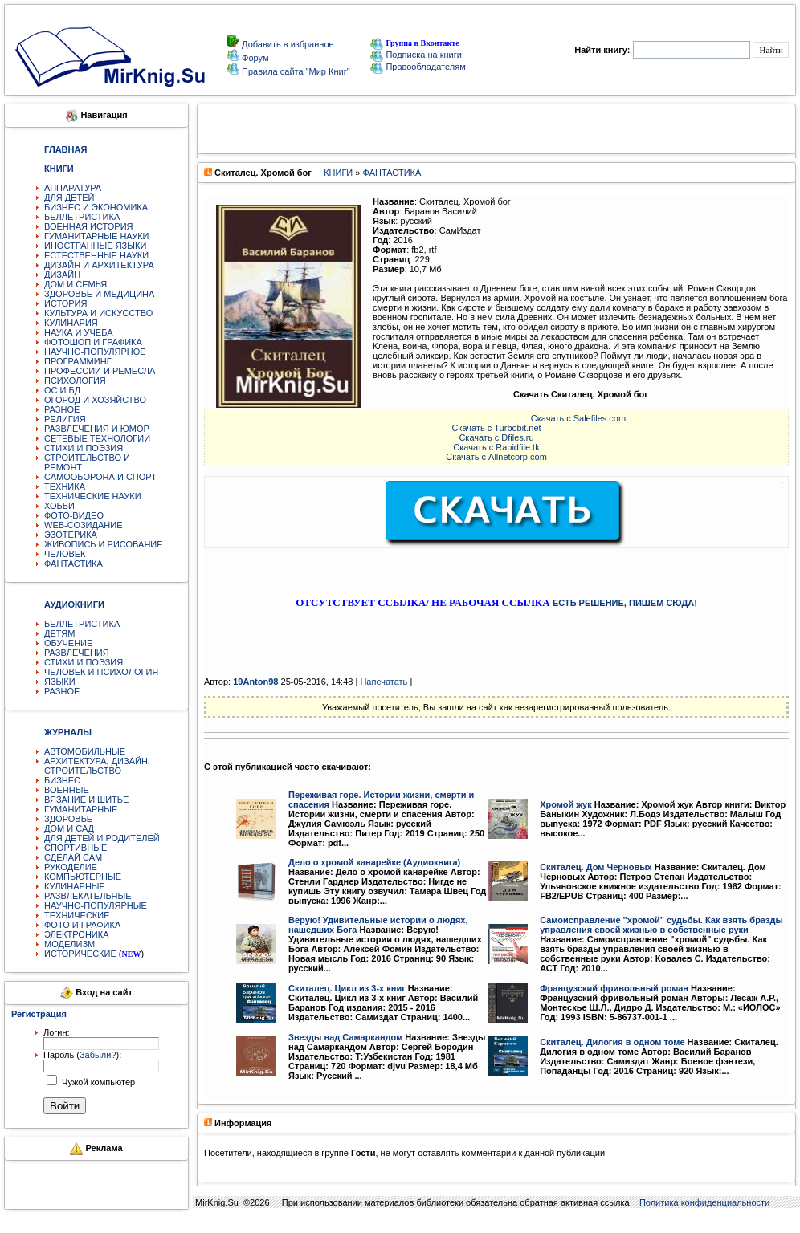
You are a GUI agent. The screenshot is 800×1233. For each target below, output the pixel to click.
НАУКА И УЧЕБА (78, 332)
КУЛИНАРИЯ (71, 323)
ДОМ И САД (69, 828)
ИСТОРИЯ (65, 303)
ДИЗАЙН (62, 274)
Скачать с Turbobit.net (496, 428)
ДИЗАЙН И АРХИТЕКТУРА (99, 265)
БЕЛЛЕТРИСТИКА (82, 217)
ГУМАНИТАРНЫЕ (80, 809)
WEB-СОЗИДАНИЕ (83, 525)
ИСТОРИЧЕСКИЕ (80, 953)
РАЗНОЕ (62, 409)
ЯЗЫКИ (60, 681)
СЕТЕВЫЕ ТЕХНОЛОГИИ (97, 438)
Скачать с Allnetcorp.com (496, 457)
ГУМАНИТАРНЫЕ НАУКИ (96, 236)
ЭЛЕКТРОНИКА (76, 934)
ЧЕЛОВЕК (65, 554)
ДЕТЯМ (59, 633)
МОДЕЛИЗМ (69, 944)
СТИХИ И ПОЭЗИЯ (83, 448)
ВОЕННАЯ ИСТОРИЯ (88, 226)
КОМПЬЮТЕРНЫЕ (82, 876)
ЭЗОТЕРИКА (70, 534)
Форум (253, 58)
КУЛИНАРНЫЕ (74, 886)
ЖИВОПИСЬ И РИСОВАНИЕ (103, 544)
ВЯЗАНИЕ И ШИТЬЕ (86, 799)
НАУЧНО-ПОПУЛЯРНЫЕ (95, 905)
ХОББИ (59, 506)
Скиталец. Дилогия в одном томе (612, 1042)
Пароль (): (82, 1055)
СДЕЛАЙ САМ (73, 857)
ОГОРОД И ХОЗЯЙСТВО (95, 400)
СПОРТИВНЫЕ (75, 848)
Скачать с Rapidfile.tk (496, 447)
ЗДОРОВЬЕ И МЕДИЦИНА (99, 294)
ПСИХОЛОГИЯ (75, 380)
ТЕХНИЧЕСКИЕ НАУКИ (92, 496)
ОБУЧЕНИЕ (68, 643)
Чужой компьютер (97, 1082)
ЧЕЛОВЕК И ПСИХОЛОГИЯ (101, 672)
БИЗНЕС (62, 780)
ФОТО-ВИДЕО (74, 515)
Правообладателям (417, 66)
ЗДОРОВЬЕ (68, 819)
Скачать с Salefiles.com (578, 418)
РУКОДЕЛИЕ (70, 867)
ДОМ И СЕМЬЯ (75, 284)
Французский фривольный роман (614, 988)
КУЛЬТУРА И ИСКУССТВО (98, 313)
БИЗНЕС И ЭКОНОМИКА (96, 207)
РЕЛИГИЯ (65, 419)
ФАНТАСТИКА (73, 563)
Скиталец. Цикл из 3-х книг (347, 988)
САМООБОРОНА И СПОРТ (100, 477)
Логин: (56, 1032)
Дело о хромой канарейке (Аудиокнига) (374, 862)
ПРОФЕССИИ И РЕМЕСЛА (99, 371)
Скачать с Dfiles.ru (496, 437)
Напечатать (383, 681)
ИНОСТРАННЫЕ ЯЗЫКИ (95, 245)
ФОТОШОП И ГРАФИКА (93, 342)
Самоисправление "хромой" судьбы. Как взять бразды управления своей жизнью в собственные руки (661, 924)
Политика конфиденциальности (704, 1202)
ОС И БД (62, 390)
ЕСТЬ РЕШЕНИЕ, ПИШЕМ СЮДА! (625, 603)
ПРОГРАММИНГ (78, 361)
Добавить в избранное (286, 44)
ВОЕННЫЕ (66, 790)
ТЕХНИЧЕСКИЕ (77, 915)
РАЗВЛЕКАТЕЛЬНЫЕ (88, 896)
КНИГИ (338, 172)
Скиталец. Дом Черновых (596, 867)
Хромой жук (566, 804)
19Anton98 (255, 681)
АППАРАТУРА (72, 188)
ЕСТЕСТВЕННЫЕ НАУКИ (96, 255)
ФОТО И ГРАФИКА (82, 925)
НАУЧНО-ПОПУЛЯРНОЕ (95, 351)
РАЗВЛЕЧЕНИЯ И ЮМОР (96, 428)
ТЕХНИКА (64, 486)
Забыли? (98, 1055)
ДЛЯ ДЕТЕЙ (69, 197)
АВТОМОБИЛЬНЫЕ (84, 751)
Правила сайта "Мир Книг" (294, 71)
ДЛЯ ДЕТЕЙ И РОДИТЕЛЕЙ (102, 838)
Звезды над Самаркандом (345, 1037)
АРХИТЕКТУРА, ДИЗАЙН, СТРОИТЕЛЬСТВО (97, 765)
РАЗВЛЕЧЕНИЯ (76, 652)
